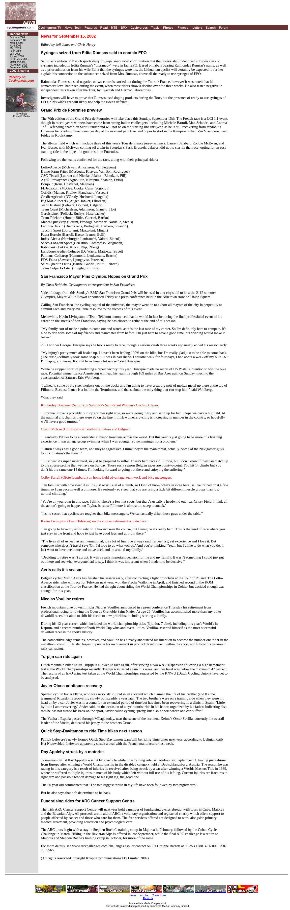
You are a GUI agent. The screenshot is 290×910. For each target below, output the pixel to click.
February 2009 (18, 40)
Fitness (183, 27)
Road (104, 27)
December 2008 (19, 67)
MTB (114, 27)
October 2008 (17, 62)
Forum (223, 27)
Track (155, 27)
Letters (198, 27)
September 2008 (19, 59)
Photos (168, 27)
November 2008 (19, 64)
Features (91, 27)
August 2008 (17, 56)
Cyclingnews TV (49, 27)
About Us (148, 898)
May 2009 (15, 48)
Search (211, 27)
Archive (144, 895)
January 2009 (17, 37)
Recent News (19, 34)
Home (132, 895)
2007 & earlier (19, 70)
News (68, 27)
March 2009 (16, 43)
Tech (78, 27)
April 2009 (15, 45)
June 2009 (16, 51)
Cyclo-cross (139, 27)
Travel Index (159, 895)
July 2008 (15, 53)
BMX (124, 27)
